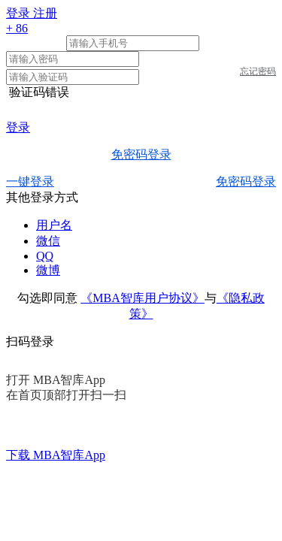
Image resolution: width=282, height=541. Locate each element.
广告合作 (147, 485)
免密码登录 (141, 154)
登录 (18, 127)
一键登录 (30, 181)
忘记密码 (258, 71)
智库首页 (30, 485)
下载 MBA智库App (55, 455)
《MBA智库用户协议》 (142, 298)
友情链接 (204, 485)
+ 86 (17, 28)
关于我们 (88, 485)
